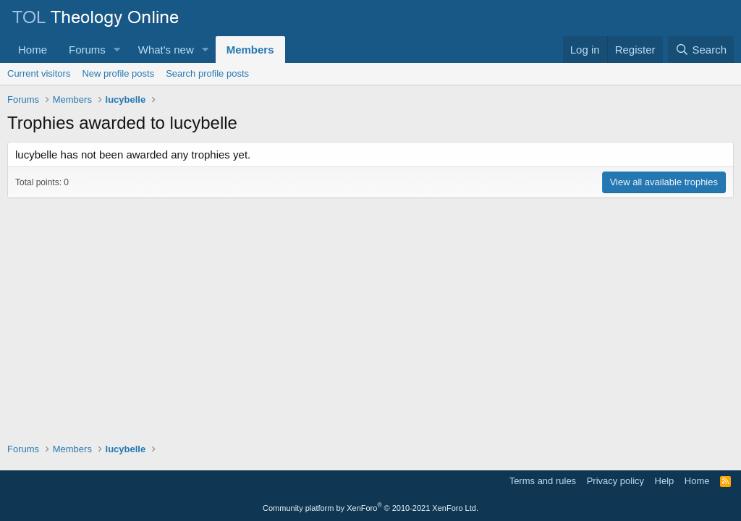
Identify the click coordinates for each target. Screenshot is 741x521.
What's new (166, 49)
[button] (117, 49)
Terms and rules (542, 480)
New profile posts (118, 73)
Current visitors (38, 73)
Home (32, 49)
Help (664, 480)
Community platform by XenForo (370, 508)
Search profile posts (207, 73)
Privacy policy (615, 480)
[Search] (701, 49)
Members (250, 49)
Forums (87, 49)
